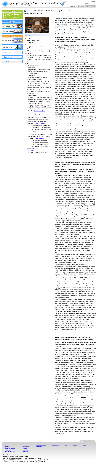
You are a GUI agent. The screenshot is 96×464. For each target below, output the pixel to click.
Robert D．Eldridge (39, 123)
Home (84, 445)
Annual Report (55, 445)
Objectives (8, 450)
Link (66, 445)
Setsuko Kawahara (39, 111)
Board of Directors (10, 451)
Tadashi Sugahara (39, 138)
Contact (75, 445)
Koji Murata (31, 150)
